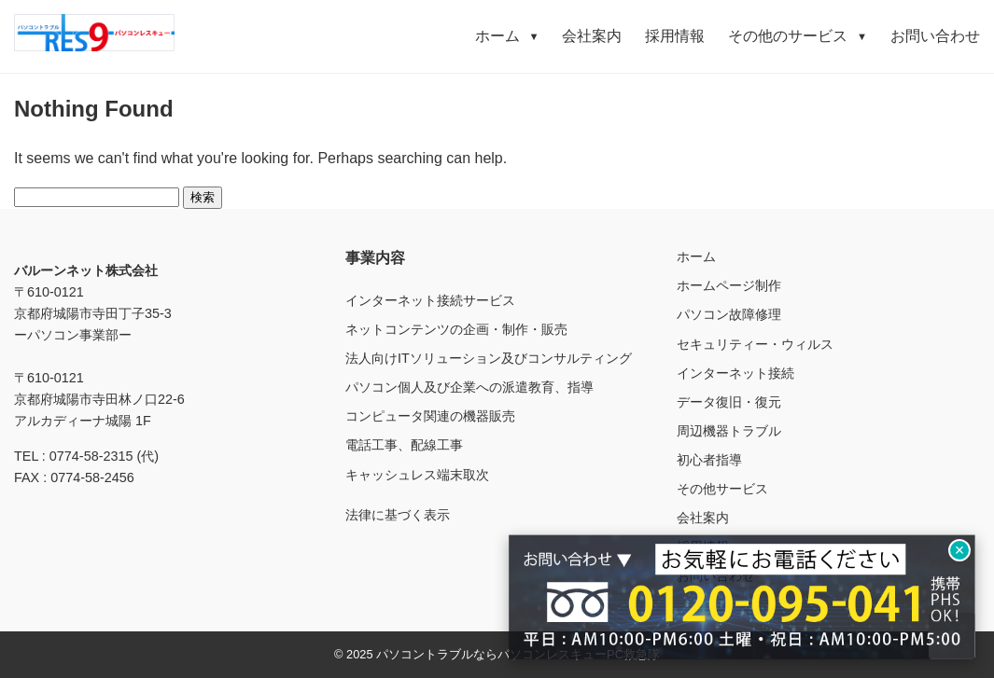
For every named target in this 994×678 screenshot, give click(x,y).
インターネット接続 (735, 373)
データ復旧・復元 (729, 401)
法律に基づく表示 (397, 514)
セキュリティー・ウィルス (755, 344)
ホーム (507, 36)
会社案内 (592, 36)
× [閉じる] (960, 550)
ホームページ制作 (729, 285)
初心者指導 (709, 459)
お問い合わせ (935, 36)
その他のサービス (797, 36)
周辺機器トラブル (729, 430)
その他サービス (722, 488)
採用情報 (675, 36)
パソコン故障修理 (729, 314)
